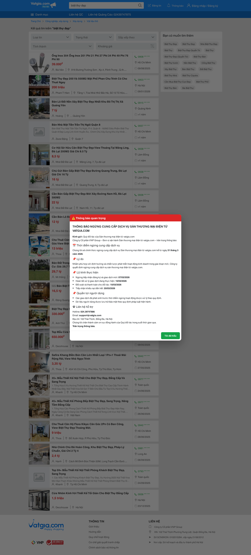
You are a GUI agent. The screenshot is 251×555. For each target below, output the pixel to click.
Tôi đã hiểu (170, 335)
